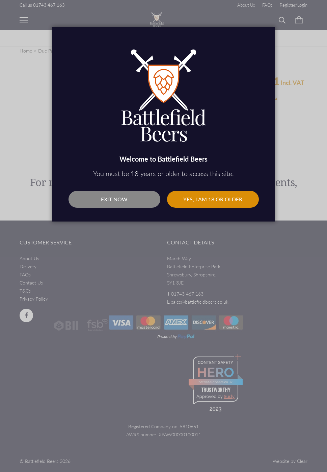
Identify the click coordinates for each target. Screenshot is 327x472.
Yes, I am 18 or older (212, 199)
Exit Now (114, 199)
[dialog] (163, 236)
